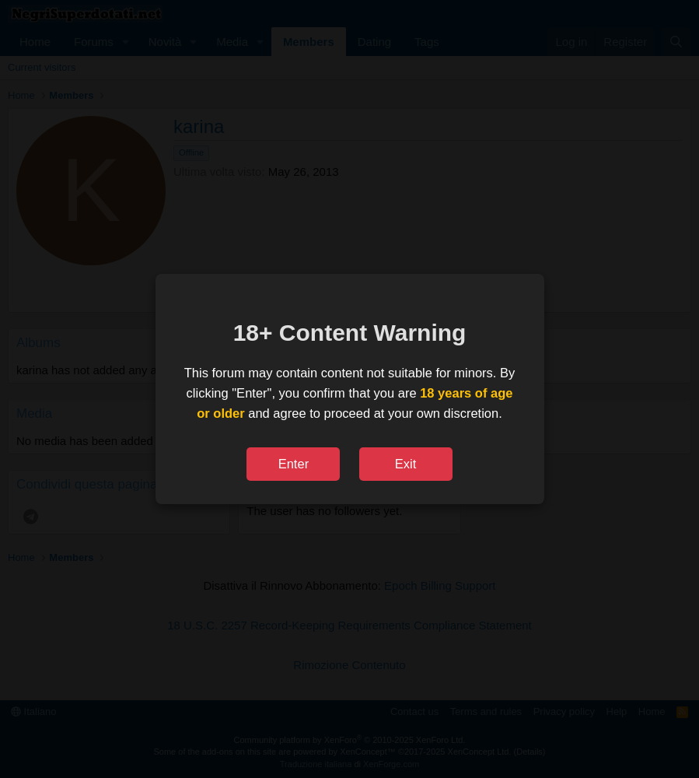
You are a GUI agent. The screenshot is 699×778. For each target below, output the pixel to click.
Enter (293, 464)
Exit (406, 464)
